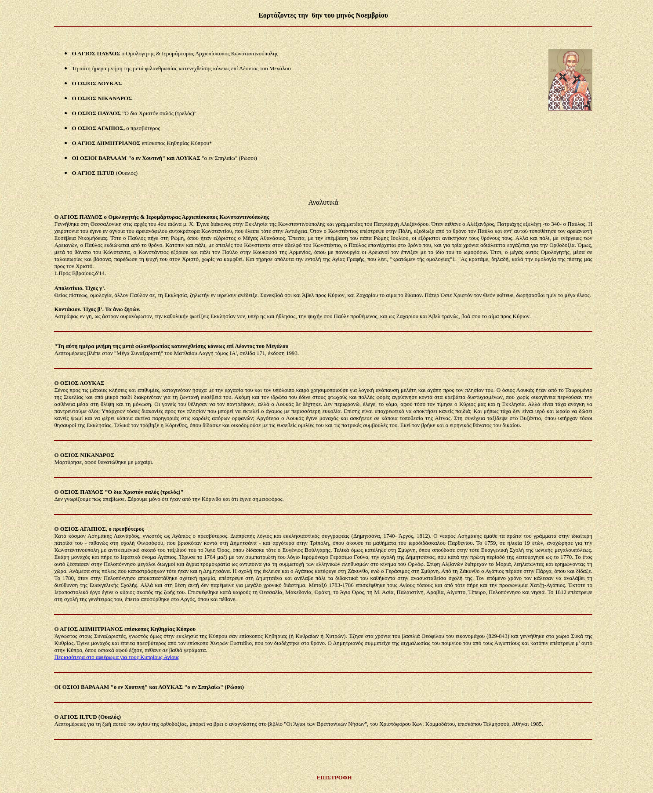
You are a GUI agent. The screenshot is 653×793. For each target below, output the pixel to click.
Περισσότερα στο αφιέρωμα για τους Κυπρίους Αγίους (116, 657)
